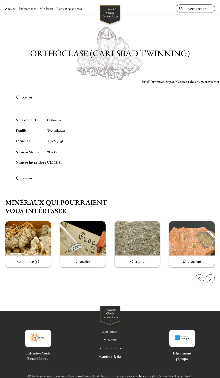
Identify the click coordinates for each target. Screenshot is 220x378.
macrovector (209, 80)
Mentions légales (110, 355)
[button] (199, 280)
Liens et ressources (69, 8)
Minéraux (46, 8)
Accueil (10, 8)
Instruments (27, 8)
